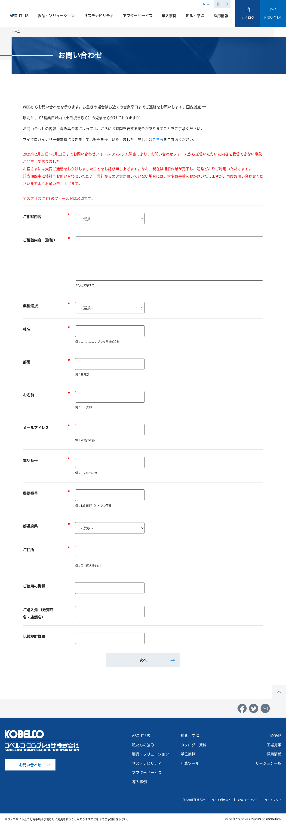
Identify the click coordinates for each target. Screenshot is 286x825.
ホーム (16, 31)
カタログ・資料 (193, 745)
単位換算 (188, 754)
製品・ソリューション (150, 754)
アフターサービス (147, 772)
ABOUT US (141, 735)
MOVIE (275, 735)
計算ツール (190, 763)
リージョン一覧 (268, 763)
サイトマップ (273, 800)
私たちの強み (143, 745)
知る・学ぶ (190, 735)
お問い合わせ (30, 764)
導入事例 (139, 782)
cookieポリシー (248, 800)
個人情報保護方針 (194, 800)
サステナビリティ (147, 763)
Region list (218, 4)
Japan (206, 4)
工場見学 (274, 745)
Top (279, 688)
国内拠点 (193, 106)
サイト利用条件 (221, 800)
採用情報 (274, 754)
